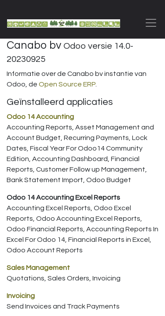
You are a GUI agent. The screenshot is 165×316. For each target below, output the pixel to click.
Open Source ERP (67, 84)
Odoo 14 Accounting (40, 116)
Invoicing (21, 295)
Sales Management (38, 267)
